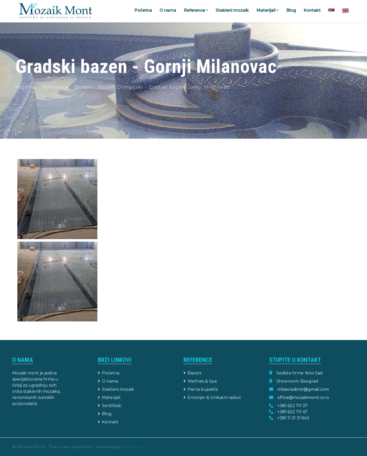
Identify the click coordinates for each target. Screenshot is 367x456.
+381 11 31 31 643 (293, 417)
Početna (143, 10)
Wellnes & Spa (200, 381)
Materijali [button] (266, 10)
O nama (168, 10)
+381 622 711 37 (292, 405)
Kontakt (312, 10)
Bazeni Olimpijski (120, 87)
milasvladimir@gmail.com (303, 389)
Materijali (109, 397)
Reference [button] (194, 10)
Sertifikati (109, 405)
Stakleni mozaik (232, 10)
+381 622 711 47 (292, 411)
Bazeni (83, 87)
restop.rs (132, 446)
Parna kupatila (201, 389)
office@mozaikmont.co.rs (303, 397)
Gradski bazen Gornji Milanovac (189, 87)
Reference (56, 87)
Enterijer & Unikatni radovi (212, 397)
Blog (291, 10)
